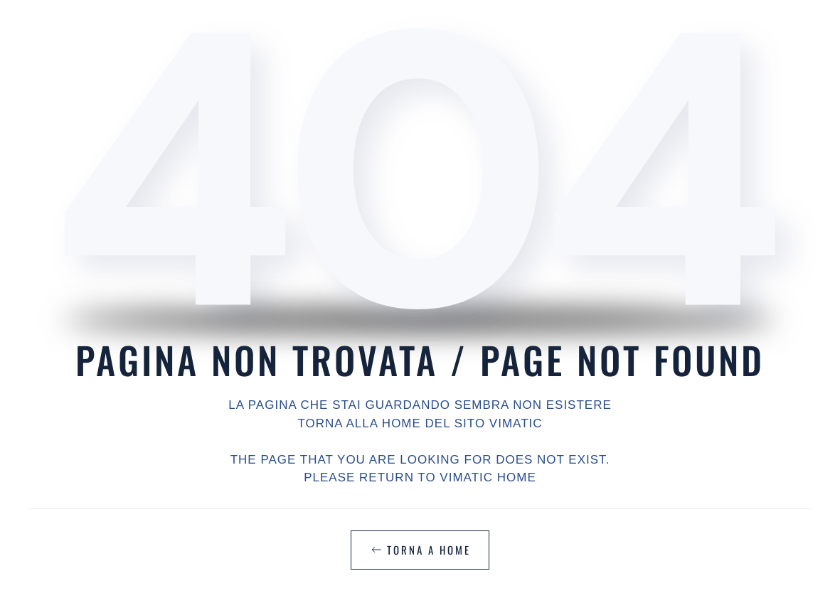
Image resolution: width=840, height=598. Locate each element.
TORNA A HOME (420, 549)
